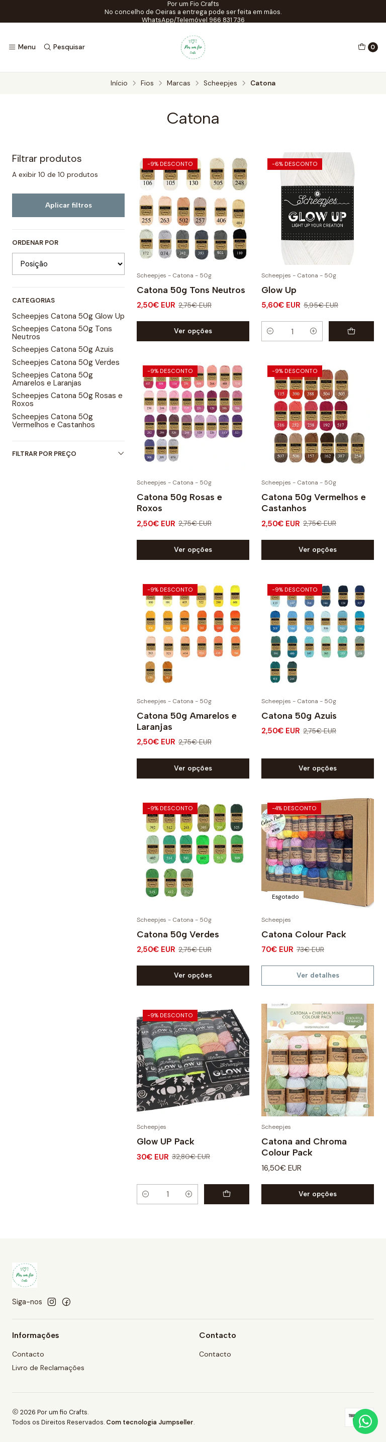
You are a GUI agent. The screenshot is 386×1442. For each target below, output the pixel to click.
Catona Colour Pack (303, 942)
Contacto (28, 1354)
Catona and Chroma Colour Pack (304, 1155)
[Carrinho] (368, 47)
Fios (147, 83)
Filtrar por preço (68, 453)
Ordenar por (35, 243)
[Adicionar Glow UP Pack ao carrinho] (226, 1202)
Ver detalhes (318, 983)
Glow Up (279, 289)
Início (119, 83)
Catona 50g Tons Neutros (191, 289)
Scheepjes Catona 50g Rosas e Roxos (67, 400)
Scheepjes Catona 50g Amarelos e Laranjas (52, 379)
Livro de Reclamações (48, 1367)
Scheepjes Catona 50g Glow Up (68, 316)
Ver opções (193, 331)
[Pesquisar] (63, 47)
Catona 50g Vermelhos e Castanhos (313, 510)
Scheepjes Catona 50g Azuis (63, 349)
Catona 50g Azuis (299, 723)
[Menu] (22, 47)
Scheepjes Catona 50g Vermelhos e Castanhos (53, 421)
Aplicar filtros (68, 205)
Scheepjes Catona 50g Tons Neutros (62, 333)
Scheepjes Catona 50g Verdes (66, 362)
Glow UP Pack (166, 1149)
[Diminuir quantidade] (270, 331)
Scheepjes (220, 83)
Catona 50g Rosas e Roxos (179, 510)
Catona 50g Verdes (178, 942)
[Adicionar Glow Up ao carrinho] (351, 331)
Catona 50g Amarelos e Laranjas (187, 729)
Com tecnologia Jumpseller (150, 1422)
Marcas (178, 83)
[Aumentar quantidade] (313, 331)
